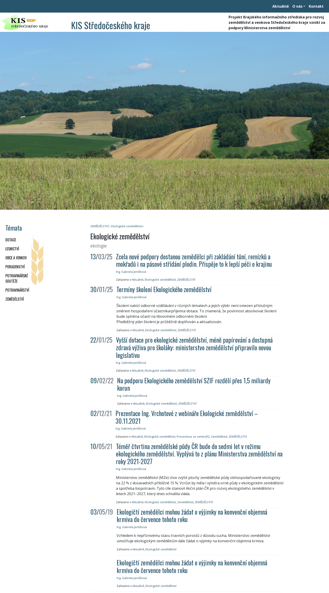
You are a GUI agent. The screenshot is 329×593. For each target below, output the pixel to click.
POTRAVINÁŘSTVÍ (17, 290)
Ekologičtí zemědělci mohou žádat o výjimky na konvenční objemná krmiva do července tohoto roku (192, 515)
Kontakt (316, 6)
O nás (297, 6)
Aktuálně (280, 6)
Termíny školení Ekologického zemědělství (163, 289)
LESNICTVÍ (12, 248)
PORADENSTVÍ (15, 266)
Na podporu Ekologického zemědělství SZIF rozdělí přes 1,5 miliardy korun (194, 384)
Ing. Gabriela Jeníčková (131, 272)
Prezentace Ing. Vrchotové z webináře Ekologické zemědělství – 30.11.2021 (187, 417)
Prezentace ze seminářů (193, 436)
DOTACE (10, 239)
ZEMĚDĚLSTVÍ (14, 299)
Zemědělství (219, 436)
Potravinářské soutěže (16, 278)
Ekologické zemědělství (126, 226)
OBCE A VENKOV (16, 257)
